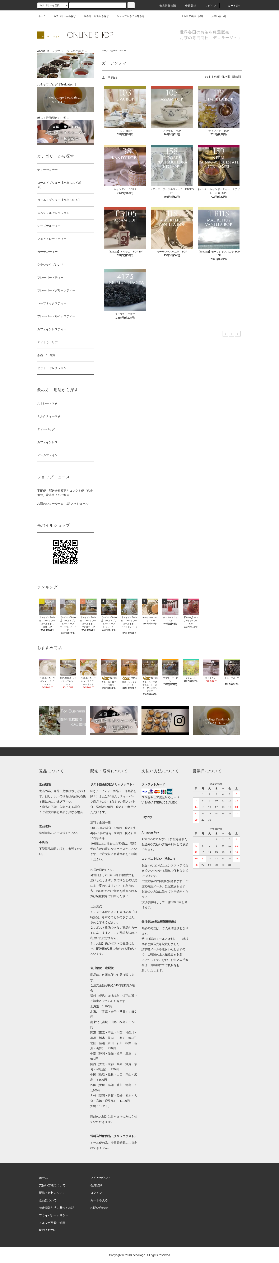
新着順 (236, 76)
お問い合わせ (216, 16)
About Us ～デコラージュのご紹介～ (65, 63)
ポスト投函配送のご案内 (65, 130)
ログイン (208, 5)
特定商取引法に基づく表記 (56, 1207)
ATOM (51, 1230)
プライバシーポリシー (53, 1215)
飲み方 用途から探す (94, 16)
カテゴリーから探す (62, 16)
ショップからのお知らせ (128, 16)
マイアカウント (100, 1177)
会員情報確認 (165, 5)
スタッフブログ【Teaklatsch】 (65, 97)
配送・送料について (52, 1192)
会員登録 (188, 5)
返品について (48, 1200)
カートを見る (99, 1200)
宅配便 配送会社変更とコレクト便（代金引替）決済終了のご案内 (65, 493)
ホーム (42, 16)
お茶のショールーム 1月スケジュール (63, 503)
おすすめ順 (212, 76)
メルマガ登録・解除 (189, 16)
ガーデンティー (118, 50)
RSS (42, 1230)
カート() (231, 5)
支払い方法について (52, 1185)
